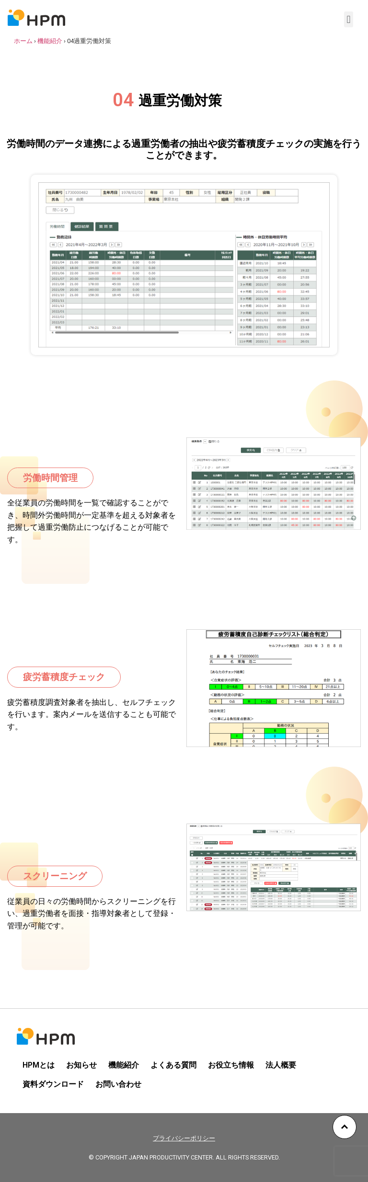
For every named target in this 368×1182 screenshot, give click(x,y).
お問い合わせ (118, 1084)
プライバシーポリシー (184, 1138)
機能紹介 (49, 41)
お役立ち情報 (231, 1065)
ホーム (23, 41)
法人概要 (280, 1065)
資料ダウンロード (53, 1084)
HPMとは (39, 1065)
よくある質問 (173, 1065)
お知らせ (81, 1065)
